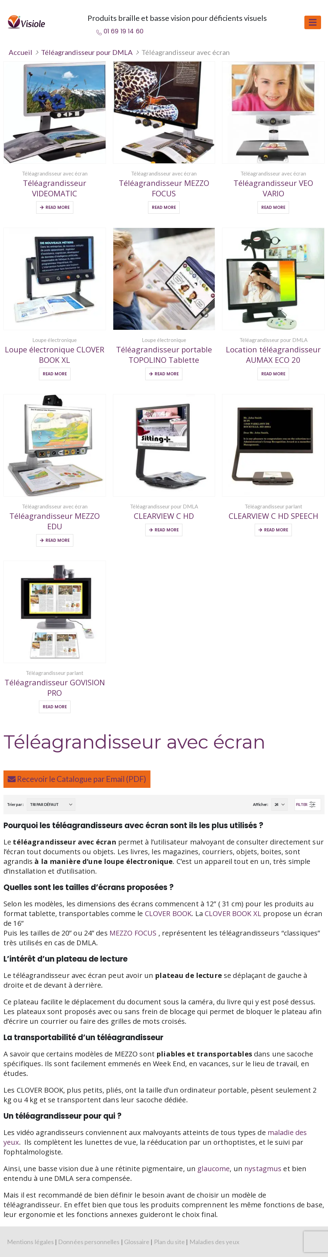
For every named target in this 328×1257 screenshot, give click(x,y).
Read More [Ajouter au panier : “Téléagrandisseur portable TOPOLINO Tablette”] (167, 374)
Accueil (20, 52)
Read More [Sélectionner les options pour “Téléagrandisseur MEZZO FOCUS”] (164, 207)
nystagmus (262, 1168)
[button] (312, 22)
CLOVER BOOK (168, 913)
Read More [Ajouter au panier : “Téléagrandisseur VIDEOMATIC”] (57, 207)
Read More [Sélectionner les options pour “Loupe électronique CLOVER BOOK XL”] (55, 374)
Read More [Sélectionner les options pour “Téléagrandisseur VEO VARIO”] (273, 207)
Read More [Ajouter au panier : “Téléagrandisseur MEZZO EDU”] (57, 540)
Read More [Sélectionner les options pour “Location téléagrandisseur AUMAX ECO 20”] (273, 374)
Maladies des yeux (214, 1242)
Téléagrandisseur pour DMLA (87, 52)
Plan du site (169, 1242)
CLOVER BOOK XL (233, 913)
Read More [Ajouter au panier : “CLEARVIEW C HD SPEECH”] (276, 530)
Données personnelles (89, 1242)
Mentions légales (30, 1242)
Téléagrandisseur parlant (273, 506)
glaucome (213, 1168)
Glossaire (137, 1242)
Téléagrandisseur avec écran (55, 173)
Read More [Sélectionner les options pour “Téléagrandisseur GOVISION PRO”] (55, 707)
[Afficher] (279, 804)
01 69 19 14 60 (124, 31)
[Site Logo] (26, 22)
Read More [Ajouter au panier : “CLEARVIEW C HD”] (167, 530)
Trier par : (15, 804)
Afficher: (260, 804)
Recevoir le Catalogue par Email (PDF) (77, 779)
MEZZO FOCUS (133, 933)
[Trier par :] (51, 804)
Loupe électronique (54, 340)
